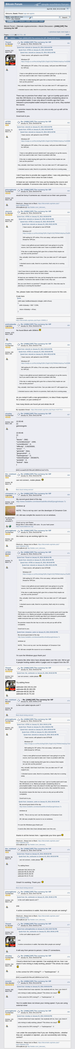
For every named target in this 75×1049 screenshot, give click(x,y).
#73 (68, 701)
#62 (68, 123)
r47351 (8, 122)
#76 (68, 893)
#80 (68, 1012)
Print (67, 34)
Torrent (17, 18)
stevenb (8, 211)
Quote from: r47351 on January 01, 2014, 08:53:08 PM (36, 50)
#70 (68, 532)
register (31, 13)
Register (35, 21)
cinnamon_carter (12, 494)
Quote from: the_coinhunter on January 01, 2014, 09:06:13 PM (37, 897)
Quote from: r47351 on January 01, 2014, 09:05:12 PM (34, 724)
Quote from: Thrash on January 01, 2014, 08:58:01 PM (34, 557)
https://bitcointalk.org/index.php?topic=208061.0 (31, 320)
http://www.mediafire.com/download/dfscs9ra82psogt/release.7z (41, 501)
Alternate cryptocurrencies (27, 26)
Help (16, 21)
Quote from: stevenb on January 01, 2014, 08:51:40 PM (37, 52)
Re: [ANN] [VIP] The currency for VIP (36, 42)
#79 (68, 982)
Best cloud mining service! (24, 489)
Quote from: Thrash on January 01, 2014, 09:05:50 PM (34, 854)
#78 (68, 957)
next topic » (65, 32)
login (25, 13)
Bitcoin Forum (9, 26)
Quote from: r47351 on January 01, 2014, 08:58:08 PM (34, 216)
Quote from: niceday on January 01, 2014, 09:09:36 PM (34, 986)
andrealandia (10, 324)
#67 (68, 414)
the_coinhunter (11, 474)
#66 (68, 345)
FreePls (8, 344)
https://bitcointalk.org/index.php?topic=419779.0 (46, 409)
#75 (68, 850)
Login (28, 21)
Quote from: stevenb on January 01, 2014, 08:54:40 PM (34, 47)
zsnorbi (8, 981)
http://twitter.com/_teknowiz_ (36, 207)
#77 (68, 925)
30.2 (12, 18)
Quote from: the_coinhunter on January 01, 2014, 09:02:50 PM (37, 673)
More (41, 21)
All (24, 35)
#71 (68, 553)
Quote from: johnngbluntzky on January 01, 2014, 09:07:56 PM (37, 929)
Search (22, 21)
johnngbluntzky (11, 190)
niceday (8, 414)
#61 (68, 43)
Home (10, 21)
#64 (68, 212)
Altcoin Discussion (46, 26)
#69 (68, 494)
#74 (68, 720)
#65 (68, 325)
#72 (68, 669)
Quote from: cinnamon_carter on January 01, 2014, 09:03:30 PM (37, 632)
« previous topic (54, 32)
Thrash (8, 42)
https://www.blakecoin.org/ (24, 526)
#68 (68, 475)
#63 (68, 191)
